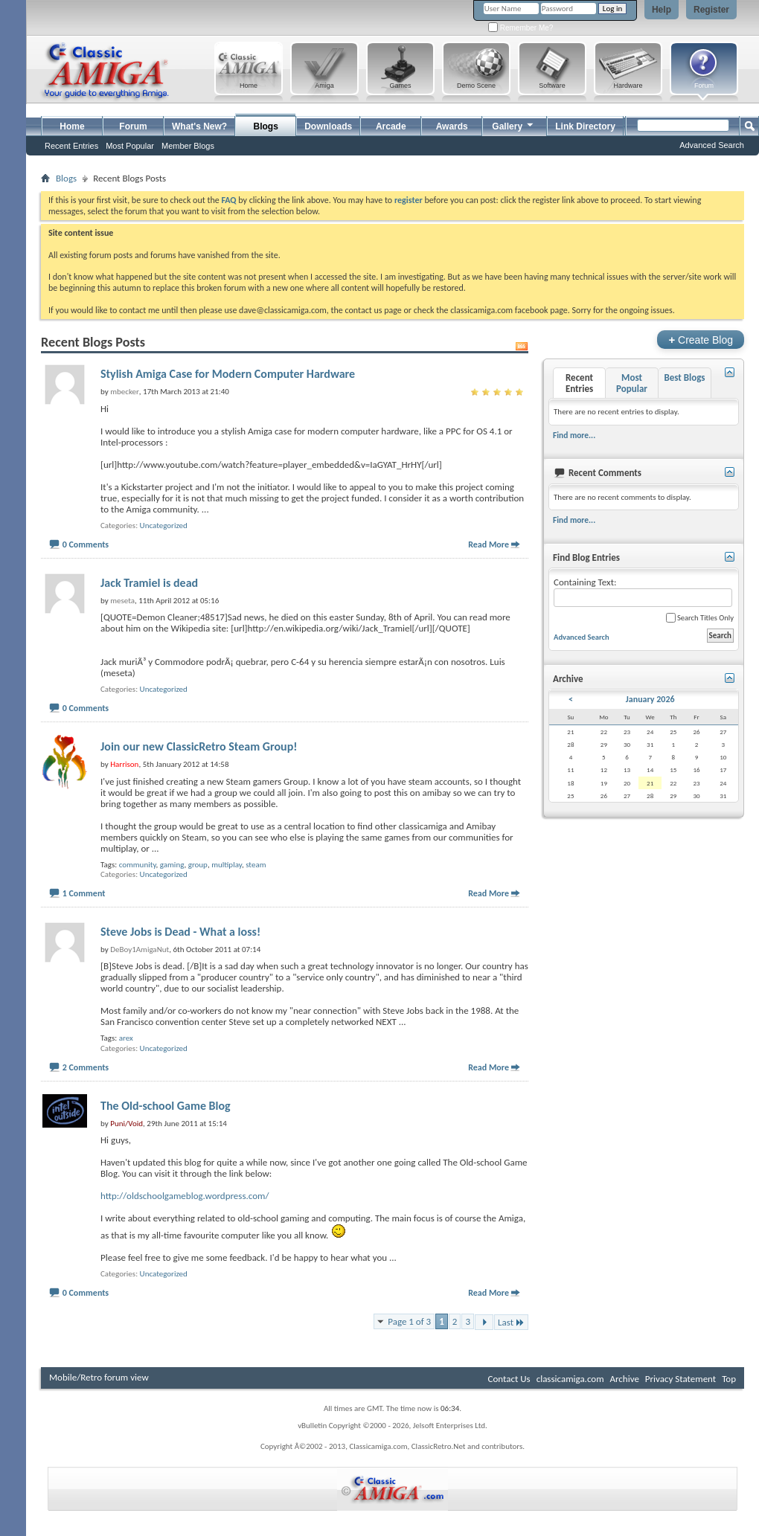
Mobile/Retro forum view (99, 1377)
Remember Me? (520, 28)
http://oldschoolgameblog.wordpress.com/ (184, 1195)
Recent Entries (71, 145)
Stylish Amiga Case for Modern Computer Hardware (227, 374)
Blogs (266, 126)
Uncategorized (164, 525)
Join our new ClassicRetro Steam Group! (198, 746)
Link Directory (585, 126)
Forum (133, 126)
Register (711, 9)
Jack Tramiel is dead (149, 583)
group (198, 865)
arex (126, 1038)
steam (256, 865)
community (137, 865)
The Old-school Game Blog (165, 1106)
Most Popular (130, 145)
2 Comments (86, 1067)
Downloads (328, 126)
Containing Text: (643, 591)
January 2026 (650, 699)
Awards (452, 126)
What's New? (199, 126)
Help (661, 9)
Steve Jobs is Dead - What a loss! (180, 932)
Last (511, 1322)
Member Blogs (187, 145)
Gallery (513, 124)
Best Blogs (684, 377)
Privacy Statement (680, 1378)
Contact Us (509, 1378)
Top (729, 1378)
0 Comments (86, 544)
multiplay (226, 865)
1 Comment (84, 893)
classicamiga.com (570, 1378)
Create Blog (700, 339)
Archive (623, 1378)
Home (72, 126)
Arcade (391, 126)
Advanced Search (711, 145)
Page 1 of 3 (409, 1321)
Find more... (574, 435)
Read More (488, 544)
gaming (172, 865)
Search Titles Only (700, 618)
